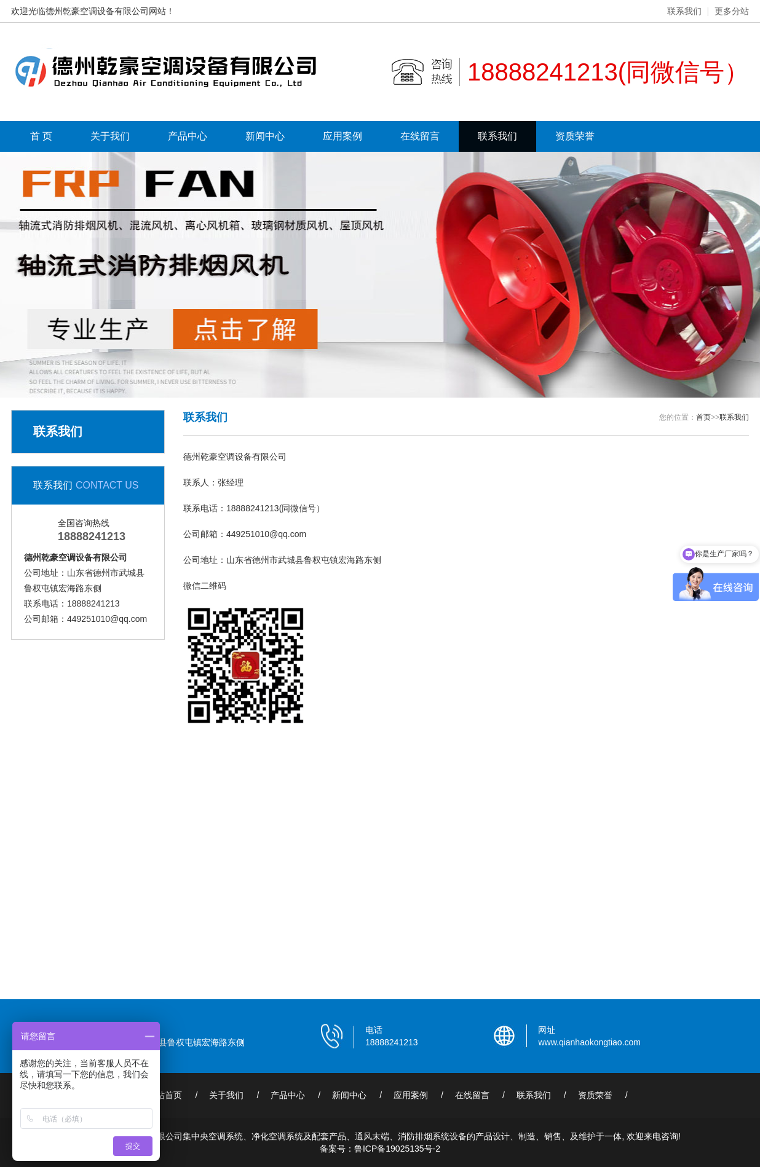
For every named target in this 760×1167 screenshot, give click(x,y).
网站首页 (165, 1095)
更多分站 (731, 11)
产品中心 (187, 136)
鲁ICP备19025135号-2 (397, 1148)
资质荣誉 (575, 136)
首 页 (41, 136)
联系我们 (684, 11)
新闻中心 (265, 136)
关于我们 (110, 136)
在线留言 (420, 136)
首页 (703, 417)
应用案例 (342, 136)
